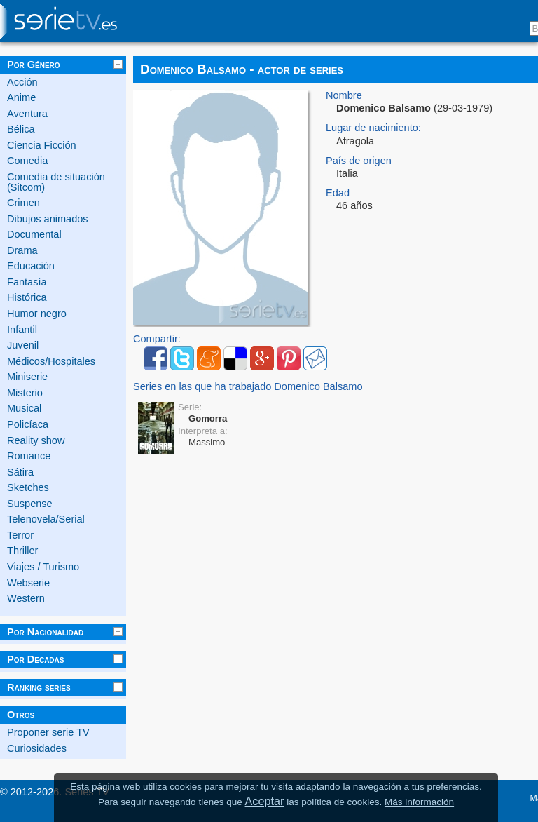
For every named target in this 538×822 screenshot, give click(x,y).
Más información (419, 802)
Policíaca (27, 424)
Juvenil (23, 345)
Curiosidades (37, 748)
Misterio (25, 392)
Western (26, 598)
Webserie (28, 582)
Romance (28, 455)
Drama (22, 250)
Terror (20, 535)
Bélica (21, 129)
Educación (31, 265)
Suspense (30, 503)
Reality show (35, 440)
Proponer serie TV (48, 732)
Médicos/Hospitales (51, 361)
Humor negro (37, 313)
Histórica (27, 297)
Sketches (28, 487)
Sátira (20, 472)
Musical (24, 408)
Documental (34, 234)
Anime (21, 97)
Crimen (23, 202)
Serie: (190, 407)
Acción (22, 82)
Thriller (22, 550)
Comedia (27, 160)
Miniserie (27, 376)
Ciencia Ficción (41, 145)
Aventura (27, 113)
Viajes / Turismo (43, 566)
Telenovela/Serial (46, 519)
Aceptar (264, 801)
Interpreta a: (203, 431)
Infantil (22, 329)
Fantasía (27, 282)
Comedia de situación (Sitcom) (56, 182)
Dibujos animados (47, 218)
